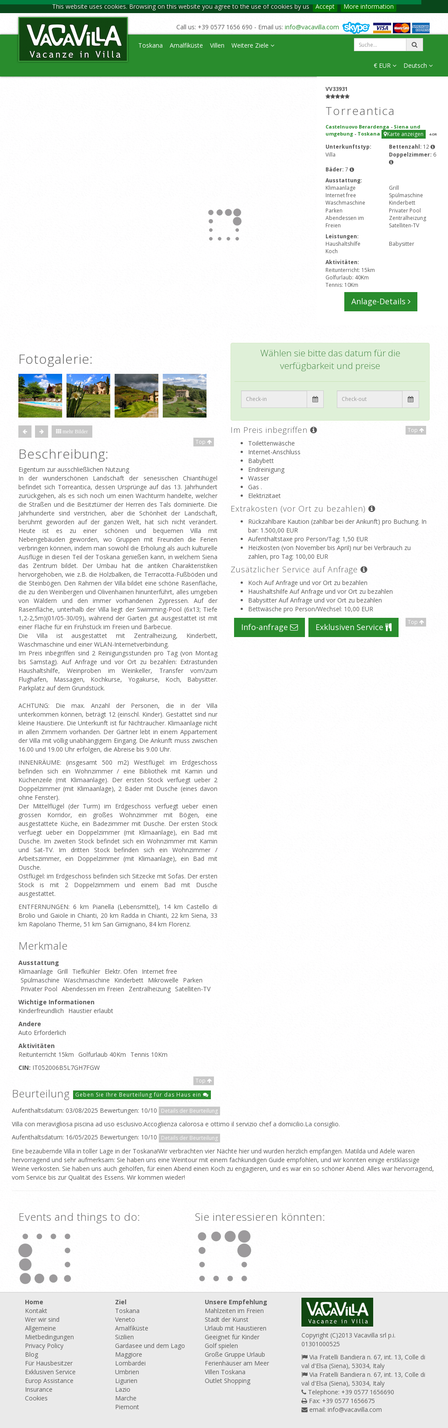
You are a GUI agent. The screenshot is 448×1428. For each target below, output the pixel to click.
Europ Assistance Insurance (49, 1384)
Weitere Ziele (252, 45)
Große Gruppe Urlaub (235, 1354)
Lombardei (130, 1363)
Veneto (125, 1319)
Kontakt (36, 1310)
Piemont (127, 1407)
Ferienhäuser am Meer (237, 1363)
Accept (325, 6)
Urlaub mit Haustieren (235, 1328)
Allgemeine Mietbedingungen (49, 1332)
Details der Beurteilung (189, 1111)
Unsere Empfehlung (236, 1302)
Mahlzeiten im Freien (234, 1310)
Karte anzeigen (404, 134)
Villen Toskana (225, 1372)
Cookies (36, 1398)
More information (368, 6)
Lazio (122, 1389)
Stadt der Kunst (226, 1319)
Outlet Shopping (227, 1380)
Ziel (120, 1302)
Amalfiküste (186, 45)
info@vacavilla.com (312, 27)
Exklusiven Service (353, 627)
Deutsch (418, 65)
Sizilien (124, 1337)
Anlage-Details (380, 301)
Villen (217, 45)
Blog (31, 1354)
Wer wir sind (42, 1319)
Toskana (150, 45)
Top (204, 442)
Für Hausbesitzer (49, 1363)
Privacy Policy (44, 1345)
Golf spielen (221, 1345)
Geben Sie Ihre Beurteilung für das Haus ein (142, 1094)
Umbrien (127, 1372)
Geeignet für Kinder (232, 1337)
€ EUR (385, 65)
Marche (125, 1398)
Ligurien (126, 1380)
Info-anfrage (269, 627)
